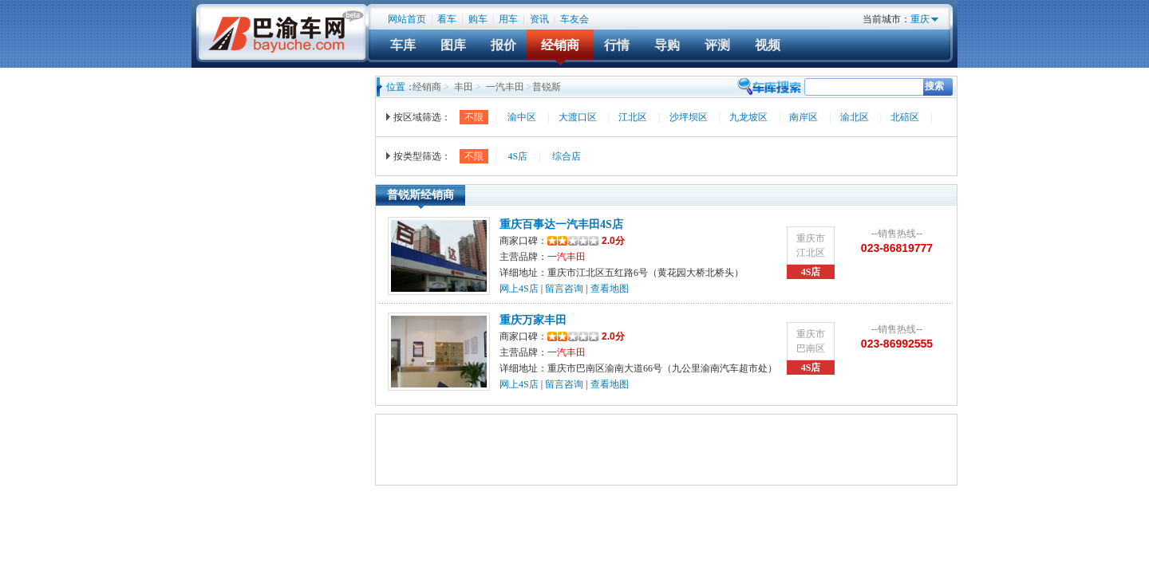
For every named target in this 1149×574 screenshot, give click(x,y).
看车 (446, 19)
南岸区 (803, 117)
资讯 (539, 19)
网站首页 (407, 19)
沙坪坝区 (688, 117)
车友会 (574, 19)
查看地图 (609, 288)
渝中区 (521, 117)
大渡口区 (578, 117)
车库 (403, 45)
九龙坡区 (748, 117)
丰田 (463, 86)
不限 (474, 117)
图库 (453, 45)
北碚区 (904, 117)
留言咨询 (564, 288)
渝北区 (854, 117)
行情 (617, 45)
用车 (508, 19)
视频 (767, 45)
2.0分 (586, 241)
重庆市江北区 (810, 245)
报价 (503, 45)
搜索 (934, 86)
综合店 (566, 156)
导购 (667, 45)
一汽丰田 (505, 86)
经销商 (560, 45)
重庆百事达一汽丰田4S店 (561, 224)
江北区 (632, 117)
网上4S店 (519, 288)
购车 (478, 19)
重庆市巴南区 (810, 341)
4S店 (517, 156)
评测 (717, 45)
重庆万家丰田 (533, 320)
